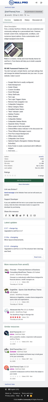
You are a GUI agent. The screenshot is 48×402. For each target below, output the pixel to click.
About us (8, 393)
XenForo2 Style (20, 334)
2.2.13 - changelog (11, 246)
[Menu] (6, 2)
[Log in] (36, 2)
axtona (12, 334)
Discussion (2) (37, 20)
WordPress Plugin (21, 312)
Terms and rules (27, 393)
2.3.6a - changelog (11, 237)
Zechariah (13, 351)
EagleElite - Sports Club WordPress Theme (25, 290)
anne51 (9, 15)
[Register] (41, 2)
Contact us (16, 393)
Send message (9, 192)
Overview (7, 20)
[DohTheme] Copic (17, 367)
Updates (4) (18, 20)
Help (17, 396)
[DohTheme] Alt (15, 332)
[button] (6, 389)
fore (28, 15)
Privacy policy (10, 396)
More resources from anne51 (16, 264)
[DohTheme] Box (16, 349)
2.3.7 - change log (10, 228)
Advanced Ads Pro (16, 310)
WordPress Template (22, 274)
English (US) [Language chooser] (13, 389)
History (27, 20)
